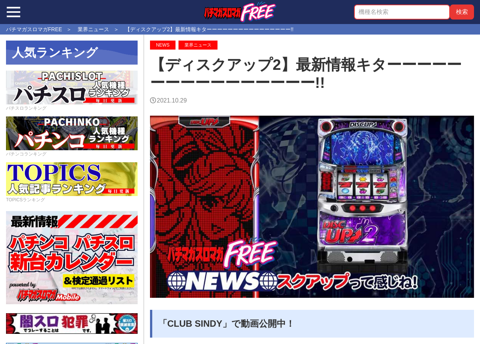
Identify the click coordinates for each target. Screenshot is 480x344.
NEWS (163, 45)
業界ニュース (198, 45)
